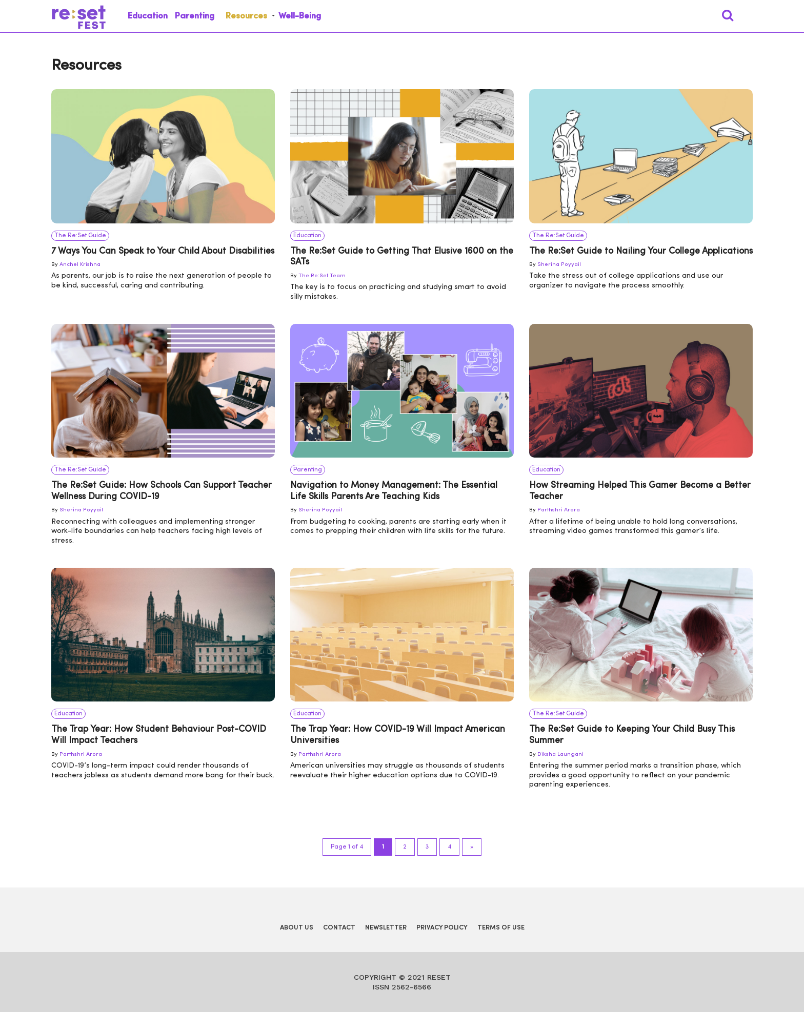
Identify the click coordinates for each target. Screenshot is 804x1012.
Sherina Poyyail (559, 264)
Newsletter (386, 927)
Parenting (194, 16)
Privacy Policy (442, 927)
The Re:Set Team (322, 276)
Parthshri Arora (558, 510)
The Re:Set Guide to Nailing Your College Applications (641, 251)
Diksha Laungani (560, 754)
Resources (246, 16)
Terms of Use (501, 927)
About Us (296, 927)
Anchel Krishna (79, 264)
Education (148, 16)
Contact (339, 927)
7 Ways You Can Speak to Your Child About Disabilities (162, 251)
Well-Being (299, 16)
